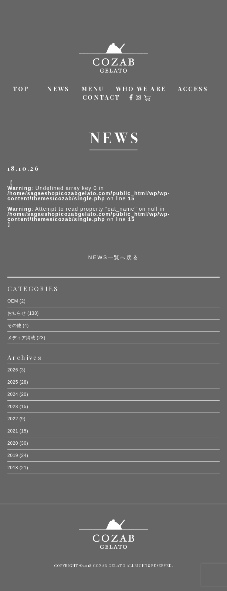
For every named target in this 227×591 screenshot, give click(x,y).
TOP (21, 89)
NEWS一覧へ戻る (113, 257)
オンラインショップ (147, 98)
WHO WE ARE (141, 89)
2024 (12, 394)
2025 (12, 382)
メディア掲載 (21, 337)
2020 (12, 443)
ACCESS (193, 89)
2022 (12, 418)
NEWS (58, 89)
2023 (12, 406)
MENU (92, 89)
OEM (12, 301)
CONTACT (101, 97)
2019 (12, 455)
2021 (12, 431)
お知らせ (16, 313)
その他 (14, 325)
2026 (12, 370)
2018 (12, 467)
